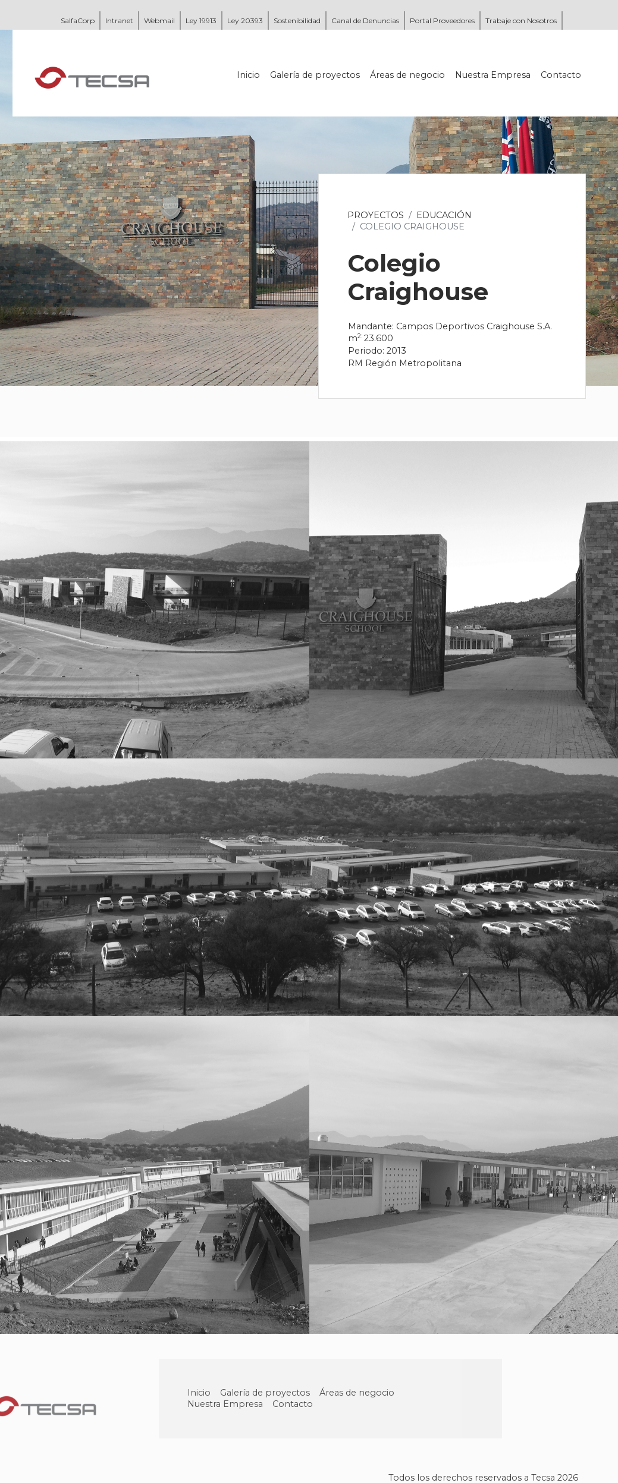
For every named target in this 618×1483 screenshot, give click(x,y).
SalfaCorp (78, 20)
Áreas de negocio (407, 75)
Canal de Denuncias (365, 20)
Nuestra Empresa (493, 75)
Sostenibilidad (297, 20)
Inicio (248, 75)
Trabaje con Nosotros (521, 20)
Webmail (159, 20)
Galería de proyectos (315, 75)
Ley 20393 (245, 20)
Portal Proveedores (442, 20)
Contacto (561, 75)
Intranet (119, 20)
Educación (444, 215)
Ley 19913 (201, 20)
